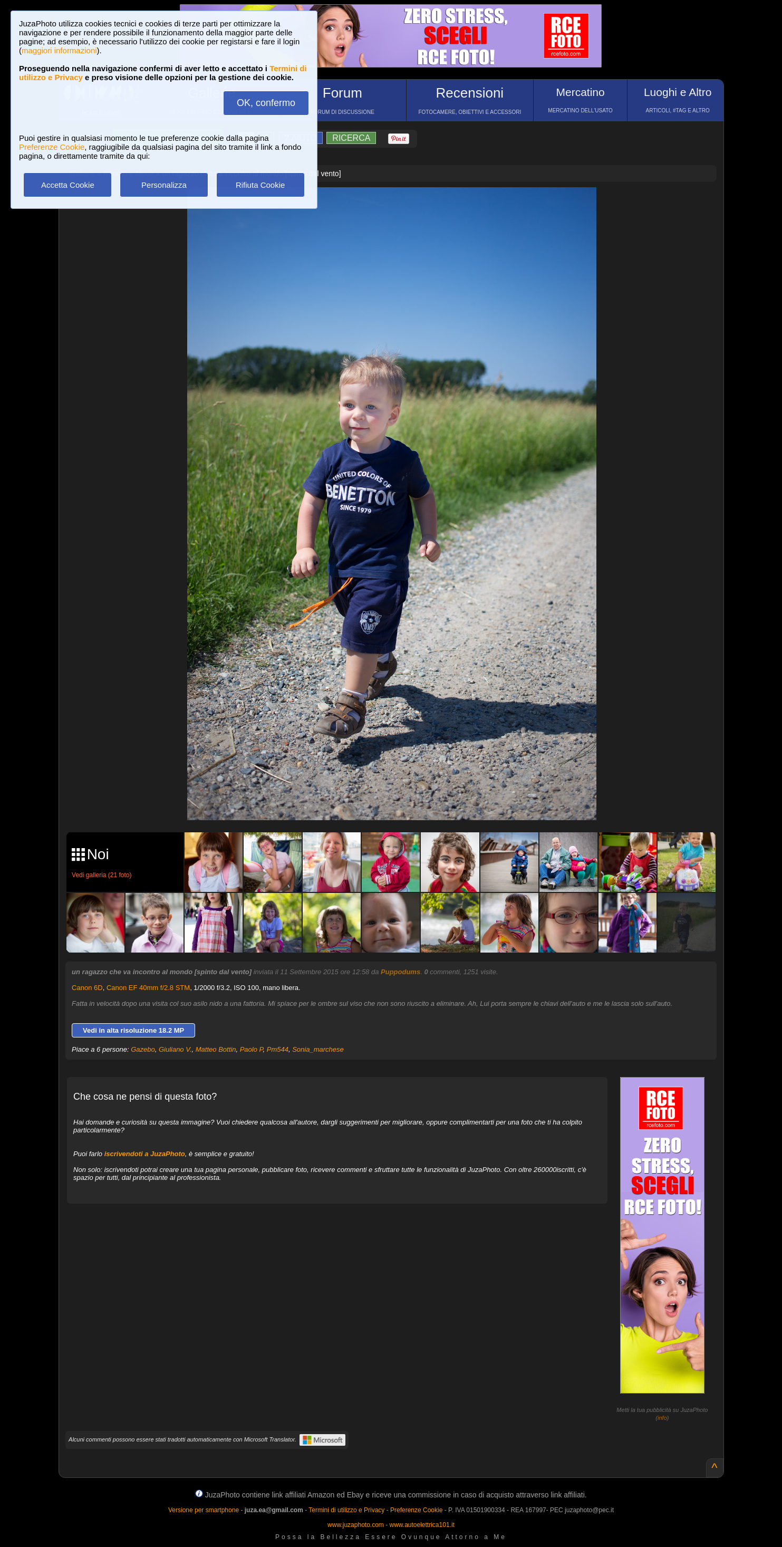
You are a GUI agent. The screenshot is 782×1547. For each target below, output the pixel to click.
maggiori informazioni (59, 50)
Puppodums (400, 972)
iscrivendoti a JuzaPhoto (144, 1154)
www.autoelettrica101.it (421, 1525)
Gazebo (143, 1049)
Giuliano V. (175, 1049)
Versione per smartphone (203, 1510)
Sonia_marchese (318, 1049)
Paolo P (251, 1049)
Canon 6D (87, 988)
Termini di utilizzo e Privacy (346, 1510)
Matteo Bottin (216, 1049)
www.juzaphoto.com (355, 1525)
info (662, 1418)
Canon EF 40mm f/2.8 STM (148, 988)
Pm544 (277, 1049)
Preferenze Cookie (51, 146)
